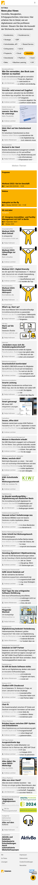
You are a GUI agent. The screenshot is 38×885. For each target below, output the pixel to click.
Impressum (23, 855)
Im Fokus (4, 858)
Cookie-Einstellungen (26, 862)
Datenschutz (24, 858)
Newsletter (23, 865)
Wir (2, 855)
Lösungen (4, 862)
